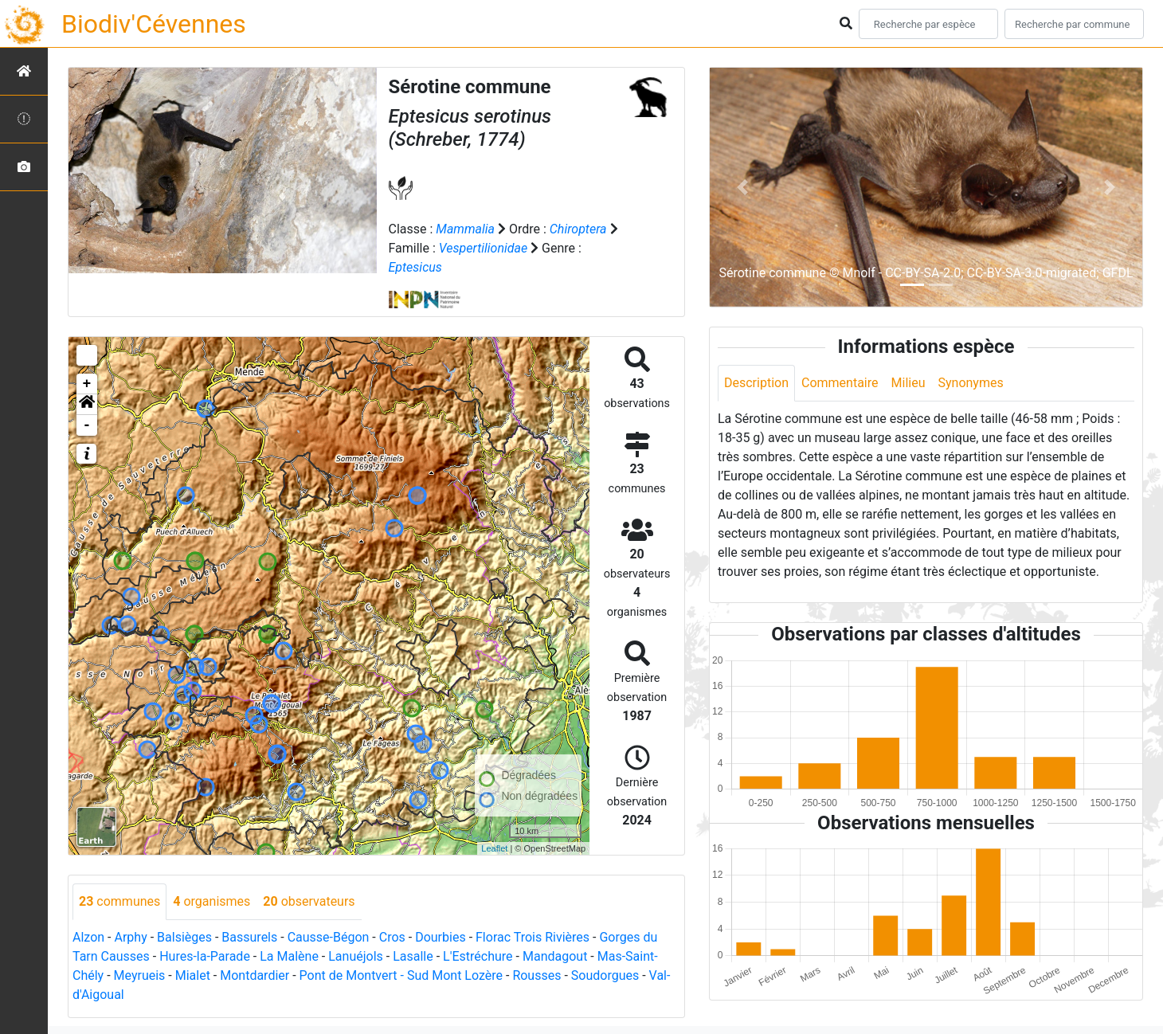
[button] (86, 404)
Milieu (908, 382)
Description (756, 382)
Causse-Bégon (329, 937)
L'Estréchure (478, 956)
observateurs (308, 901)
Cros (392, 937)
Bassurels (249, 937)
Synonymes (970, 382)
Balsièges (184, 937)
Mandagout (555, 956)
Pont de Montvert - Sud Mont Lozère (401, 975)
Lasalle (413, 956)
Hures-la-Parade (204, 956)
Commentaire (840, 382)
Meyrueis (140, 975)
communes (119, 901)
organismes (211, 901)
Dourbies (440, 937)
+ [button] (87, 384)
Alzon (88, 937)
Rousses (536, 975)
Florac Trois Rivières (532, 937)
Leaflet (494, 848)
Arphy (130, 937)
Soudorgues (605, 975)
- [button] (87, 425)
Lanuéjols (355, 956)
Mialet (192, 975)
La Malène (289, 956)
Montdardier (254, 975)
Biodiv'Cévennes (153, 24)
